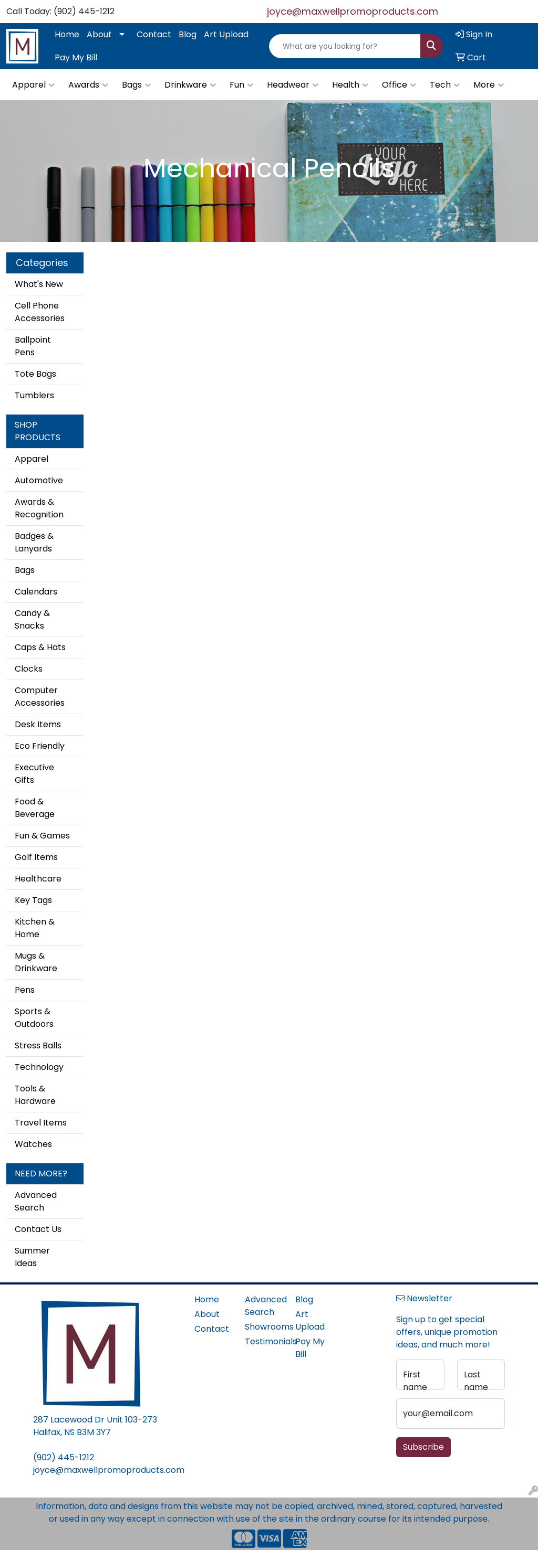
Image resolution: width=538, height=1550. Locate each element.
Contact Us (38, 1229)
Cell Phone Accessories (40, 312)
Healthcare (38, 879)
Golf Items (36, 857)
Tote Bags (35, 374)
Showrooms (264, 1327)
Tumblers (34, 395)
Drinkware (190, 85)
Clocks (29, 669)
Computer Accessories (40, 696)
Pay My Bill (76, 57)
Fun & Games (42, 836)
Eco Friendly (40, 746)
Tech (445, 85)
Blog (187, 34)
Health (350, 85)
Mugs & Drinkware (36, 962)
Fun (241, 85)
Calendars (36, 592)
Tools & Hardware (35, 1094)
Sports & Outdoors (34, 1017)
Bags (136, 85)
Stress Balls (38, 1045)
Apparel (33, 85)
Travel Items (41, 1123)
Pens (25, 990)
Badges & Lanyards (34, 542)
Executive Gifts (34, 773)
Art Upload (226, 34)
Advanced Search (36, 1201)
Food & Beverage (35, 807)
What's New (39, 284)
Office (399, 85)
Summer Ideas (32, 1257)
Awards (88, 85)
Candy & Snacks (32, 619)
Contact (154, 34)
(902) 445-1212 (63, 1457)
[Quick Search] (345, 46)
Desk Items (38, 724)
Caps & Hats (40, 647)
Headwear (292, 85)
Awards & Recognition (39, 508)
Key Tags (33, 900)
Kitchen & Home (35, 928)
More (488, 85)
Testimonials (264, 1341)
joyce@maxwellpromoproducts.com (352, 11)
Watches (33, 1144)
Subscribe (423, 1447)
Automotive (39, 480)
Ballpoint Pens (33, 346)
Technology (39, 1067)
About (99, 34)
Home (67, 34)
